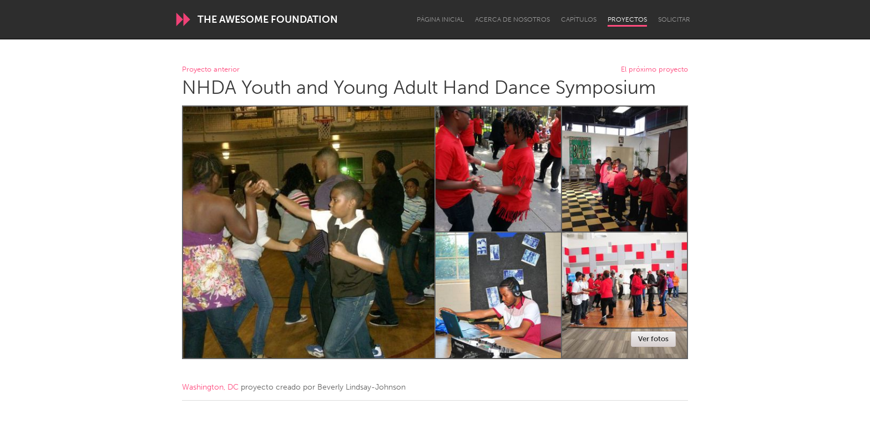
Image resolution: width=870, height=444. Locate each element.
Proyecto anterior (211, 69)
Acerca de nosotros (512, 19)
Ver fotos (653, 339)
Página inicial (440, 19)
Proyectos (627, 19)
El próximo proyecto (654, 69)
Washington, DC (210, 387)
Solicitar (674, 19)
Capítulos (578, 19)
